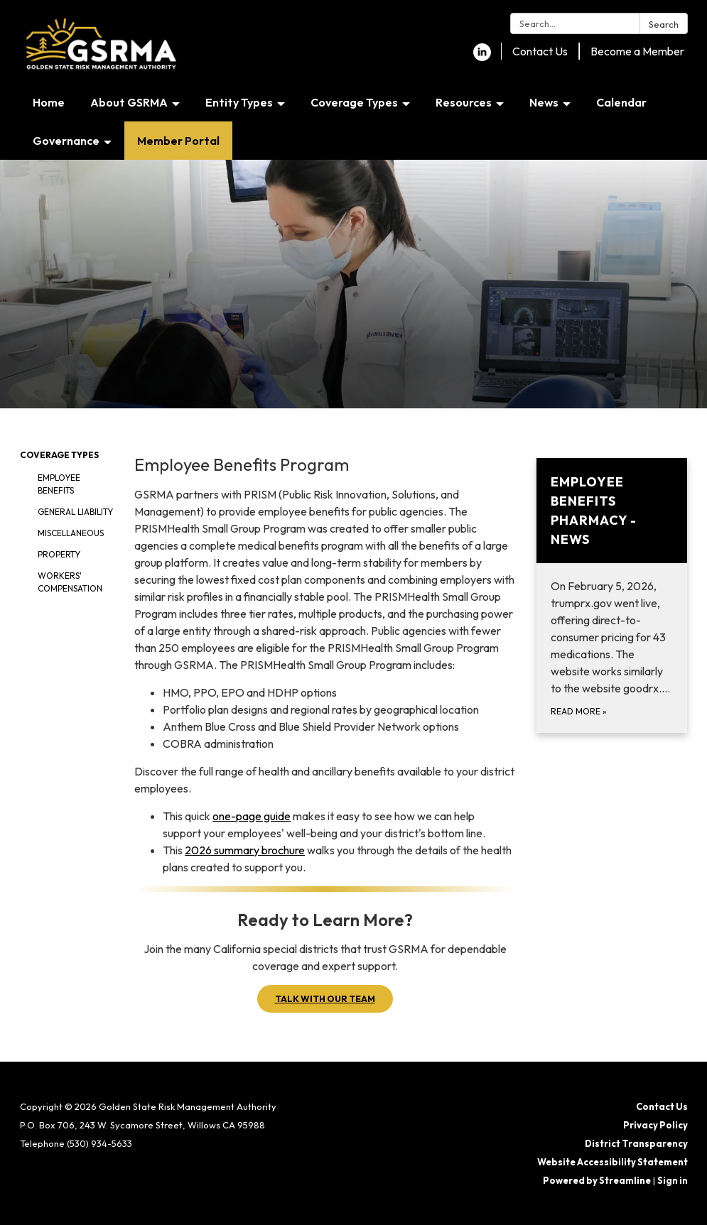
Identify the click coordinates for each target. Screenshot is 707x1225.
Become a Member (637, 51)
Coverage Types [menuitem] (354, 102)
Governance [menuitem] (66, 141)
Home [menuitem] (49, 102)
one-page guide (251, 816)
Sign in (672, 1180)
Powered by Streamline (597, 1180)
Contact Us (540, 51)
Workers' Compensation (70, 582)
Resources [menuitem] (464, 102)
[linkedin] (482, 57)
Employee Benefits (59, 484)
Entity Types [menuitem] (239, 102)
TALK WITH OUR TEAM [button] (325, 998)
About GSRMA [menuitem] (129, 102)
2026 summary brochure (245, 850)
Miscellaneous (71, 533)
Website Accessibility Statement (612, 1161)
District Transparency (636, 1143)
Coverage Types (59, 455)
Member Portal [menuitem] (178, 141)
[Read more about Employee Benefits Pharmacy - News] (612, 595)
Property (59, 554)
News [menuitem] (543, 102)
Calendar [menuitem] (621, 102)
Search (664, 24)
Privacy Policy (655, 1125)
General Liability (75, 511)
